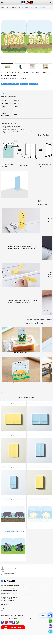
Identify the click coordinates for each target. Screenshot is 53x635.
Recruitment (3, 611)
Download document (5, 608)
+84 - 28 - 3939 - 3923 (8, 598)
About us (3, 610)
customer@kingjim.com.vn (10, 600)
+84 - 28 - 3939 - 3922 (13, 597)
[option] (26, 36)
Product (2, 607)
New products (27, 398)
